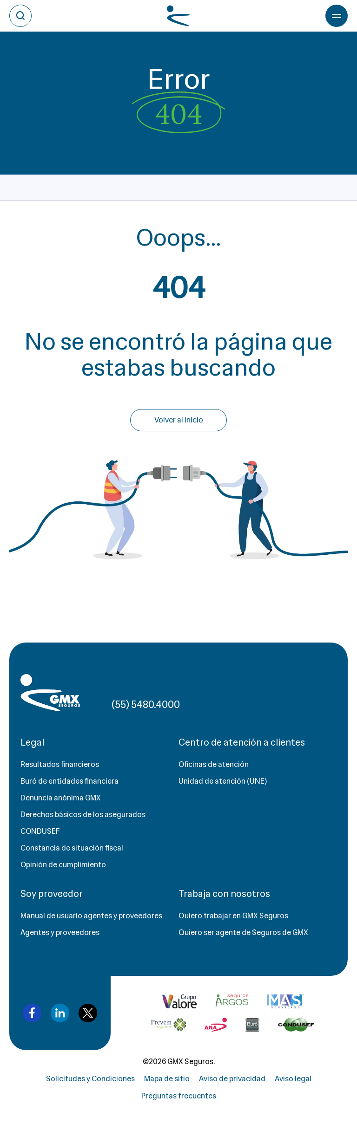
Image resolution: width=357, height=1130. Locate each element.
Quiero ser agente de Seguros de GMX (243, 932)
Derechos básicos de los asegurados (82, 814)
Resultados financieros (59, 764)
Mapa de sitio (167, 1079)
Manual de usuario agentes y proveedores (91, 916)
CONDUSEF (40, 831)
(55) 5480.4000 (146, 704)
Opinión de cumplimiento (63, 865)
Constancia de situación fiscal (71, 848)
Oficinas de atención (213, 764)
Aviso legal (293, 1079)
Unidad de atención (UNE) (222, 781)
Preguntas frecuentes (178, 1096)
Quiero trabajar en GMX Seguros (233, 916)
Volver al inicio (178, 420)
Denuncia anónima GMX (60, 798)
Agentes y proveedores (59, 932)
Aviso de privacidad (232, 1079)
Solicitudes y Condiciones (90, 1079)
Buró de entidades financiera (69, 781)
